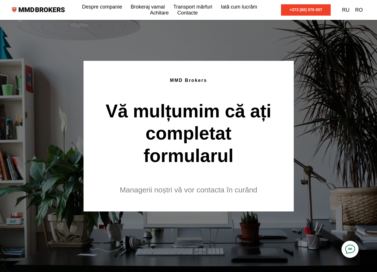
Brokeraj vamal (148, 7)
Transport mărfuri (192, 7)
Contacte (187, 13)
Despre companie (102, 7)
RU (345, 10)
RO (359, 10)
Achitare (159, 13)
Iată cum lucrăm (239, 7)
